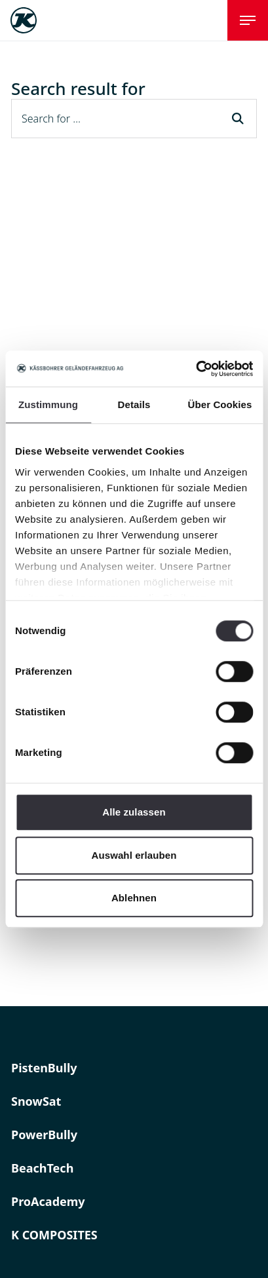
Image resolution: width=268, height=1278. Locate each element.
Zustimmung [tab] (48, 404)
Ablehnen (134, 897)
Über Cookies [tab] (220, 404)
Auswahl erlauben (134, 855)
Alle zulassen (133, 812)
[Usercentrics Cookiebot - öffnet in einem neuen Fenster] (195, 368)
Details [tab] (134, 404)
